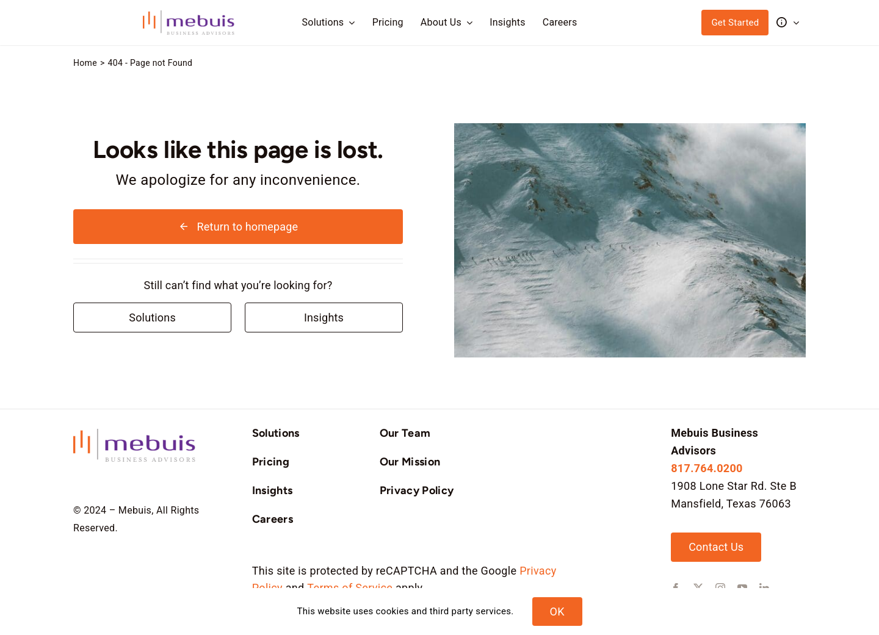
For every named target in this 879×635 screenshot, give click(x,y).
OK (557, 611)
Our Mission (410, 461)
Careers (272, 519)
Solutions (276, 433)
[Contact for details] (152, 317)
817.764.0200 (707, 468)
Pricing (270, 461)
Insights (272, 490)
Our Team (405, 433)
